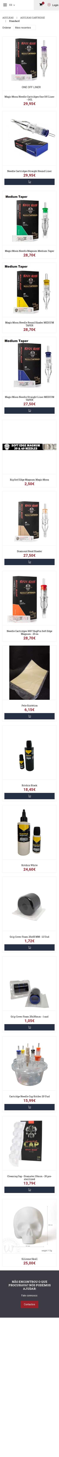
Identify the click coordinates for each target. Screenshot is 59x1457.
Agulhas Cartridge (32, 17)
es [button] (12, 5)
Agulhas (8, 17)
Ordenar (6, 27)
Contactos (29, 1304)
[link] (29, 65)
